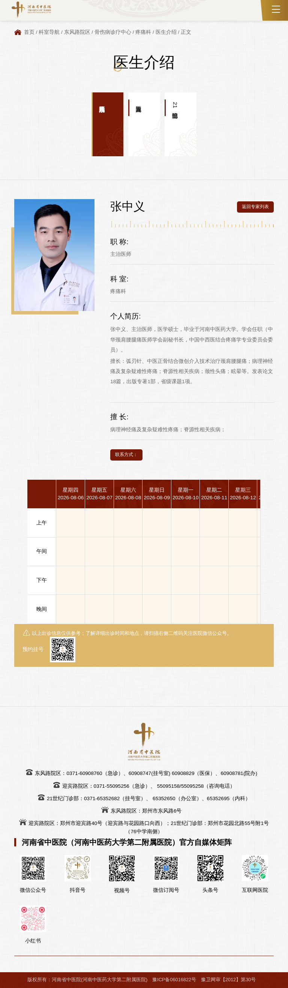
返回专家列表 (255, 206)
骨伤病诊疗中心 (112, 32)
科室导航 (49, 32)
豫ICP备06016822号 (174, 979)
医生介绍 (166, 32)
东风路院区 (77, 32)
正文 (186, 32)
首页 (29, 32)
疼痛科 (143, 32)
